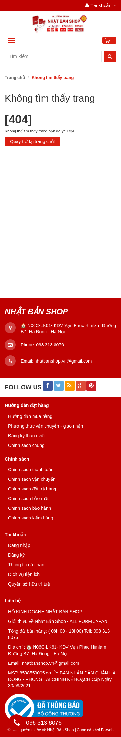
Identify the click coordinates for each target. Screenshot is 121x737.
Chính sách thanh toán (31, 469)
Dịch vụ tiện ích (24, 574)
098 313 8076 (50, 344)
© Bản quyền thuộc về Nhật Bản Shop (40, 730)
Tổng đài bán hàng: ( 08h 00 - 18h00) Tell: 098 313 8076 (59, 634)
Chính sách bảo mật (28, 498)
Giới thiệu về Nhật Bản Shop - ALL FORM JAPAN (57, 621)
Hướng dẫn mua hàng (30, 416)
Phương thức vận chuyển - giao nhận (45, 426)
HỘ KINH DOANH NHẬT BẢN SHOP (45, 611)
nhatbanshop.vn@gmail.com (63, 361)
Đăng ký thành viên (27, 435)
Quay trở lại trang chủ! (32, 141)
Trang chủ (15, 77)
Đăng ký (16, 555)
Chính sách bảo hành (29, 508)
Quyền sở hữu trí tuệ (29, 584)
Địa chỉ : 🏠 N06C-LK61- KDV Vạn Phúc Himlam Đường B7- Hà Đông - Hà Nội (57, 650)
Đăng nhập (19, 545)
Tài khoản (100, 5)
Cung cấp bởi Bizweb (94, 730)
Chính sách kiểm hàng (30, 517)
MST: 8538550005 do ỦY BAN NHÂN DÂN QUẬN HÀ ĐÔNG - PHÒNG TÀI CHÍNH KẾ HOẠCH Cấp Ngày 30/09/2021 (62, 679)
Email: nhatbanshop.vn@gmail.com (43, 663)
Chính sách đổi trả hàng (32, 488)
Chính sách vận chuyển (31, 479)
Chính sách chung (26, 445)
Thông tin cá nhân (26, 564)
